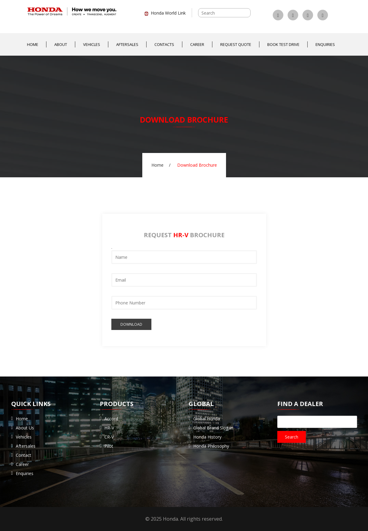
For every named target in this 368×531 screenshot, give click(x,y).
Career (197, 44)
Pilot (108, 446)
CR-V (109, 437)
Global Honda (206, 419)
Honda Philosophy (211, 446)
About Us (25, 428)
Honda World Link (165, 13)
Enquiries (325, 44)
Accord (111, 419)
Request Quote (235, 44)
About (60, 44)
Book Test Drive (283, 44)
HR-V (109, 428)
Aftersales (127, 44)
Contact (23, 455)
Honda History (207, 437)
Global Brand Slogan (213, 428)
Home (32, 44)
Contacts (164, 44)
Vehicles (91, 44)
